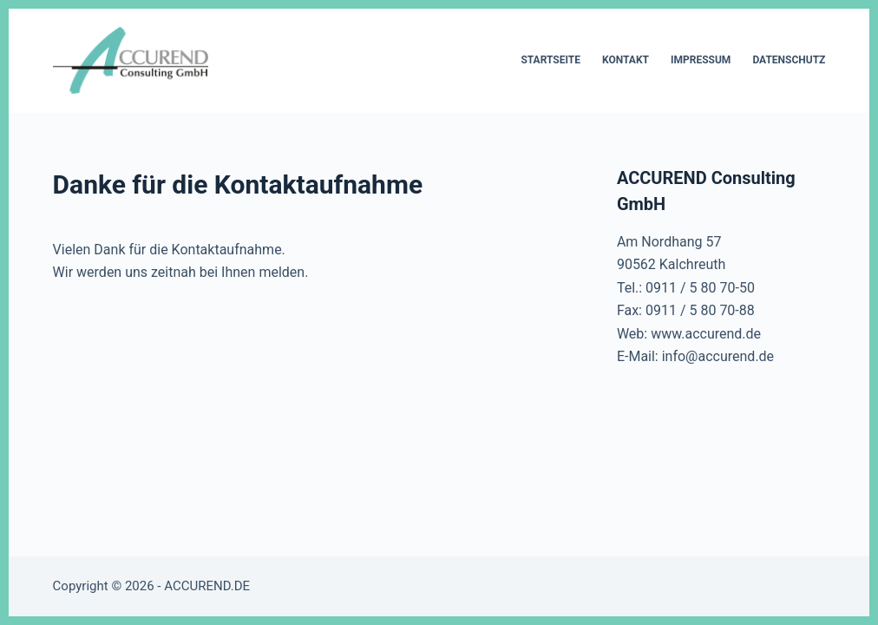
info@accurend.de (718, 356)
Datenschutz (788, 60)
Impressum (701, 60)
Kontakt (625, 60)
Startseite (550, 60)
